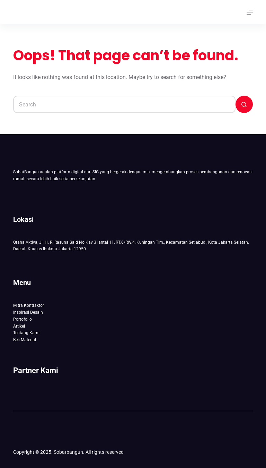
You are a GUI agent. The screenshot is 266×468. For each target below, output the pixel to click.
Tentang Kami (26, 332)
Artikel (19, 326)
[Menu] (250, 12)
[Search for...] (124, 104)
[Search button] (244, 104)
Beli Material (24, 339)
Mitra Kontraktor (28, 305)
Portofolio (22, 319)
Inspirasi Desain (28, 312)
